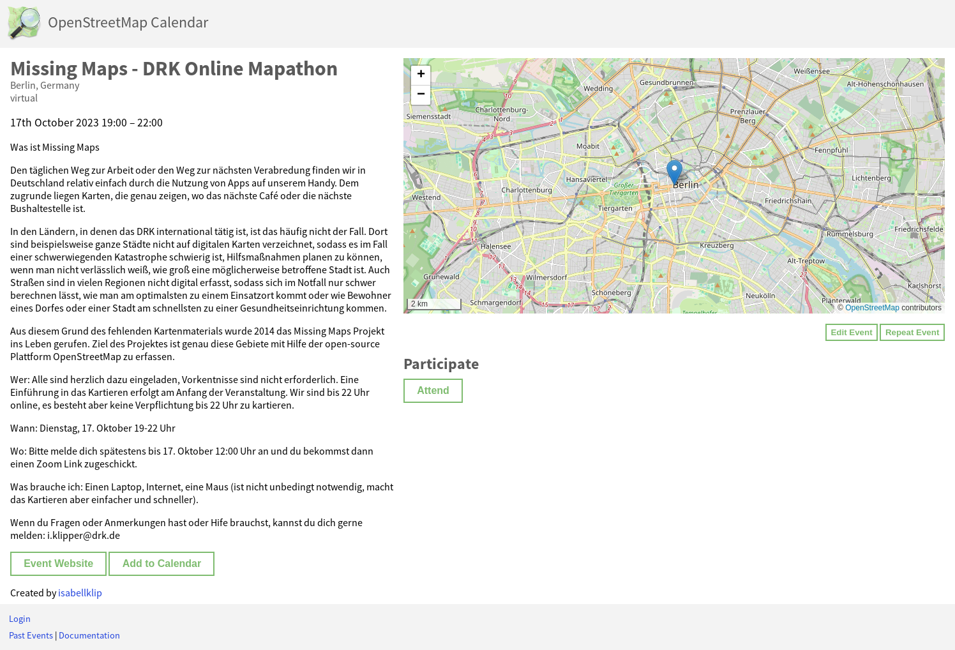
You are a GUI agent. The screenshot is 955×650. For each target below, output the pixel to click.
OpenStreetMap (872, 307)
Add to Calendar (162, 563)
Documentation (89, 635)
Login (20, 618)
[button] (674, 173)
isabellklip (80, 592)
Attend (433, 390)
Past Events (31, 635)
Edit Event (851, 332)
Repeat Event (912, 332)
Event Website (58, 563)
